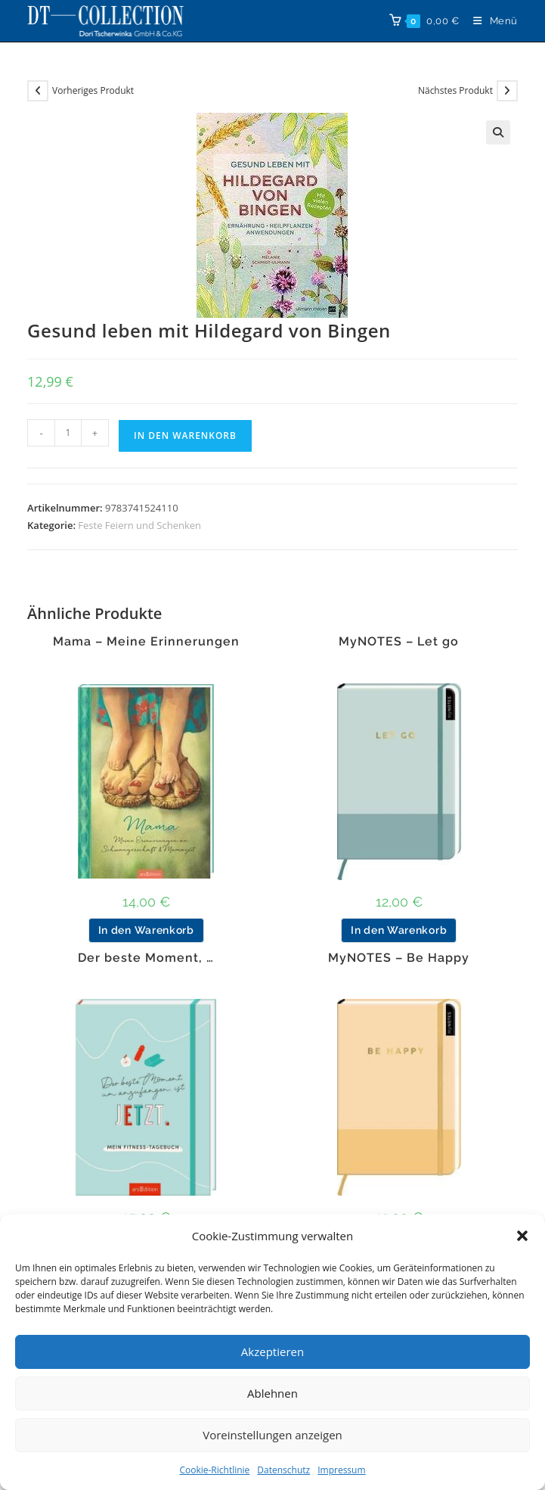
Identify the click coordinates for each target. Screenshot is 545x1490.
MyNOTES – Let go (399, 642)
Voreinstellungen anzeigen (272, 1434)
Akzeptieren (272, 1351)
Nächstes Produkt (455, 90)
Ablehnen (272, 1393)
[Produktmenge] (68, 432)
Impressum (341, 1470)
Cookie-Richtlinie (214, 1470)
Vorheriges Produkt (93, 90)
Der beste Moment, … (146, 958)
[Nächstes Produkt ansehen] (507, 90)
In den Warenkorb (185, 435)
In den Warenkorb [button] (146, 930)
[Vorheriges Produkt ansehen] (37, 90)
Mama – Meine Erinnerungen (146, 642)
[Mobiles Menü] (490, 20)
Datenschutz (283, 1470)
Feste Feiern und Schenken (139, 525)
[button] (522, 1235)
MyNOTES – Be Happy (398, 958)
